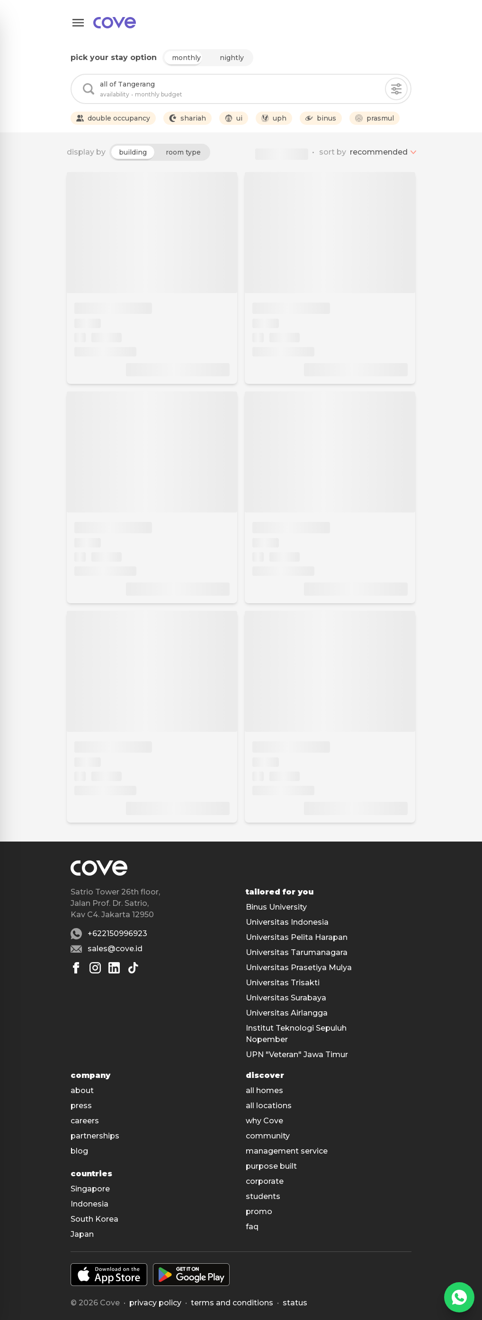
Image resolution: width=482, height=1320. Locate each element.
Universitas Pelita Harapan (297, 937)
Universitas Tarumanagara (297, 952)
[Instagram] (95, 967)
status (295, 1302)
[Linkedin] (114, 967)
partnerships (95, 1135)
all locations (269, 1105)
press (81, 1105)
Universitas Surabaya (286, 997)
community (268, 1135)
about (82, 1090)
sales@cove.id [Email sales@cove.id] (115, 948)
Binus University (276, 907)
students (263, 1196)
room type (183, 152)
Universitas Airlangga (287, 1012)
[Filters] (396, 89)
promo (259, 1211)
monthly (186, 57)
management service (287, 1150)
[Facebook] (76, 967)
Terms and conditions (232, 1302)
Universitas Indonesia (287, 922)
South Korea (94, 1219)
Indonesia (89, 1203)
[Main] (114, 22)
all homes (264, 1090)
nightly (232, 57)
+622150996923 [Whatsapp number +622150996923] (117, 933)
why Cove (264, 1120)
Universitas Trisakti (283, 982)
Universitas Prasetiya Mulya (299, 967)
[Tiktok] (133, 967)
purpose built (271, 1166)
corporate (265, 1181)
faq (252, 1226)
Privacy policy (155, 1302)
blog (79, 1150)
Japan (82, 1234)
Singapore (90, 1188)
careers (85, 1120)
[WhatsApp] (459, 1297)
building (133, 152)
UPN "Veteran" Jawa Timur (297, 1054)
